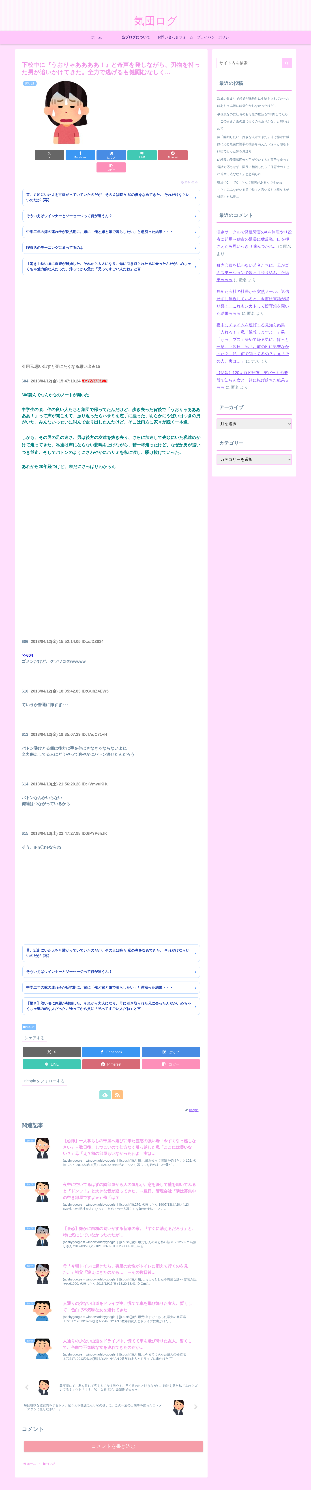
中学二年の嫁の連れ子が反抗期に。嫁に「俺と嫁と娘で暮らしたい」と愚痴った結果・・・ (99, 219)
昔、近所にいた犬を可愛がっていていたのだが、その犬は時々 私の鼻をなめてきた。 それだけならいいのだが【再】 (107, 185)
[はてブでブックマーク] (96, 155)
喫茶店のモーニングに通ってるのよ (55, 235)
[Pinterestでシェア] (156, 155)
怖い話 (29, 1014)
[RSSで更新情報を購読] (116, 1082)
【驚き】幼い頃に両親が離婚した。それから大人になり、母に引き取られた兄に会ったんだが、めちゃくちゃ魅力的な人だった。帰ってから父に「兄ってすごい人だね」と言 (108, 254)
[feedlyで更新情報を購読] (106, 1082)
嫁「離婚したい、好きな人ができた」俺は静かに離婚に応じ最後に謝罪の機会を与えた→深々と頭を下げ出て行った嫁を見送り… (253, 144)
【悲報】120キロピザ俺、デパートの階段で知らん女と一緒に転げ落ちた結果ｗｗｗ (253, 380)
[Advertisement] (111, 313)
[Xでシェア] (36, 155)
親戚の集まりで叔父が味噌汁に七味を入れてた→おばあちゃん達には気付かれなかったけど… (253, 102)
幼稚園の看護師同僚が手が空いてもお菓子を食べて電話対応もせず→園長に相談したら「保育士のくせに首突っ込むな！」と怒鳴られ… (253, 167)
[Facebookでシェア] (66, 155)
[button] (186, 155)
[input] (254, 63)
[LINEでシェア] (126, 155)
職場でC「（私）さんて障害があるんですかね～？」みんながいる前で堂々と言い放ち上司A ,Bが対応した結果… (253, 190)
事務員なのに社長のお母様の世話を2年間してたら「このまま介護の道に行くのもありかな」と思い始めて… (253, 121)
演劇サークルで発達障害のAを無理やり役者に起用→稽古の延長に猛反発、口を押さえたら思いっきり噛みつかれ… (254, 239)
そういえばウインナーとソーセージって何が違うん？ (69, 204)
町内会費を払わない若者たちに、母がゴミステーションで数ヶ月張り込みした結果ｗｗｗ (253, 272)
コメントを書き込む (113, 1434)
